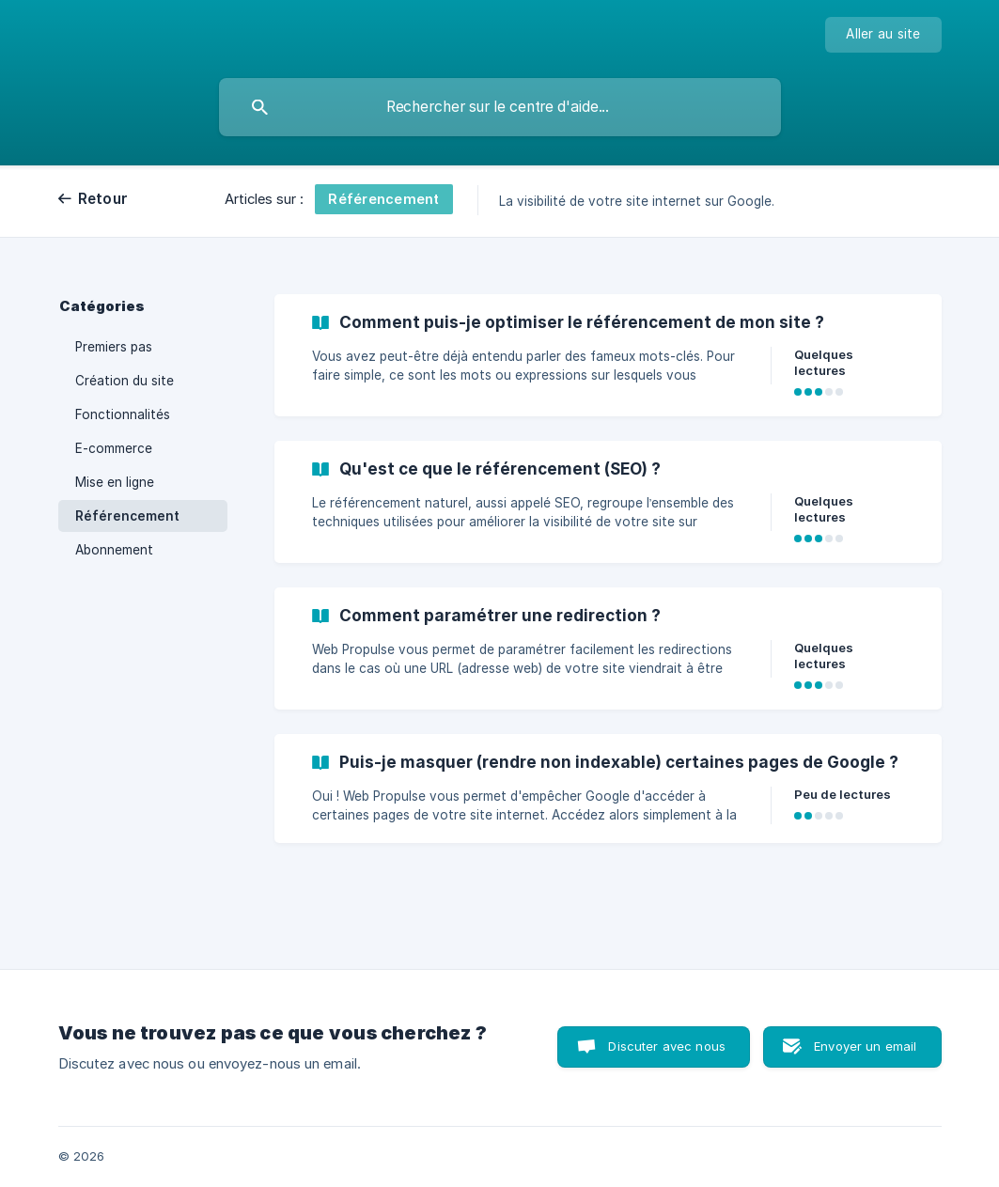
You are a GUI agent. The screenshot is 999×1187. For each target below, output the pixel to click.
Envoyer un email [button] (865, 1046)
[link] (608, 355)
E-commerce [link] (113, 448)
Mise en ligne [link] (114, 482)
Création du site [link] (124, 380)
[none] (883, 35)
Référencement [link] (127, 515)
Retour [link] (103, 199)
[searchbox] (500, 107)
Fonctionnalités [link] (122, 414)
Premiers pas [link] (113, 346)
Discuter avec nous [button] (667, 1046)
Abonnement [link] (114, 549)
